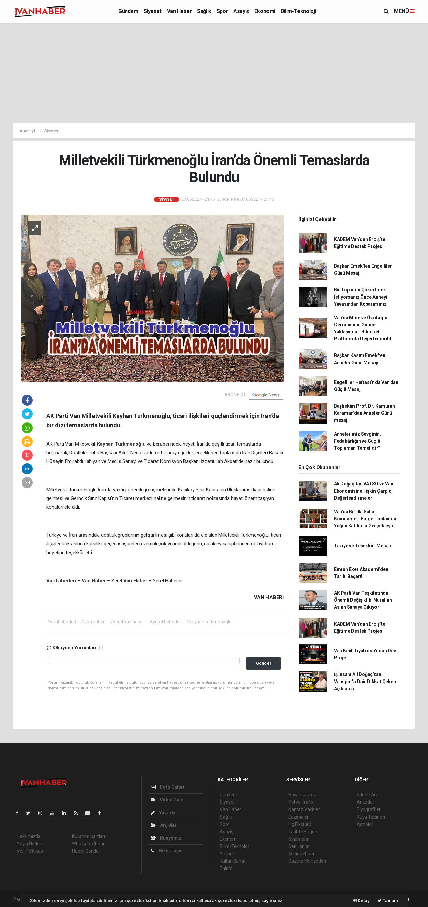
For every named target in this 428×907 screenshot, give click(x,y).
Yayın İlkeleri (29, 843)
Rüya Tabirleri (371, 817)
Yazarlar (164, 812)
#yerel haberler (165, 621)
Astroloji (365, 824)
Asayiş (241, 11)
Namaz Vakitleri (304, 809)
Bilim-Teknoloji (298, 11)
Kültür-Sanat (233, 861)
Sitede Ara (368, 794)
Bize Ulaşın (167, 850)
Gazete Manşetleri (307, 861)
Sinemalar (298, 839)
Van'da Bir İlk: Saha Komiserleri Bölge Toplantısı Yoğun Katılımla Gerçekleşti (365, 518)
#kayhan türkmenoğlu (208, 621)
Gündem (128, 11)
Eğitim (226, 868)
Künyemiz (166, 838)
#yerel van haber (127, 621)
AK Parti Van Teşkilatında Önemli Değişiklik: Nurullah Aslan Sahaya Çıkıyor (363, 600)
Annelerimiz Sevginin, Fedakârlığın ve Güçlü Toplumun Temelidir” (357, 441)
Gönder (263, 663)
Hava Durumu (302, 794)
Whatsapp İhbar (88, 843)
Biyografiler (369, 809)
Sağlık (204, 11)
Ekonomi (264, 11)
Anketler (365, 802)
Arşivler (164, 825)
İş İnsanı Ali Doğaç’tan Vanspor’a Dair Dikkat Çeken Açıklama (365, 681)
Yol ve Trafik (301, 802)
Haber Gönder (86, 851)
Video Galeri (168, 799)
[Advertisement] (214, 73)
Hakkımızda (29, 836)
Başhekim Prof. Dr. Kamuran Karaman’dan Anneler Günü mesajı (364, 413)
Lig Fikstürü (299, 824)
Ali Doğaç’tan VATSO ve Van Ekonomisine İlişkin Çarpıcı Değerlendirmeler (363, 491)
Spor (222, 11)
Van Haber (179, 11)
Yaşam (227, 853)
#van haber (93, 621)
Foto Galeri (167, 787)
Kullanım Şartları (88, 836)
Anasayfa (29, 130)
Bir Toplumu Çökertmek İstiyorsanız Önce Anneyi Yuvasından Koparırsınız (360, 297)
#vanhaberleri (61, 621)
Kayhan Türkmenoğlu (122, 444)
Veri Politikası (30, 851)
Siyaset (153, 11)
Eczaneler (298, 817)
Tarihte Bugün (302, 831)
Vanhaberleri (62, 581)
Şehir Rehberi (302, 853)
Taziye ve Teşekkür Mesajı (362, 545)
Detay (361, 900)
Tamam (387, 900)
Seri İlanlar (299, 846)
